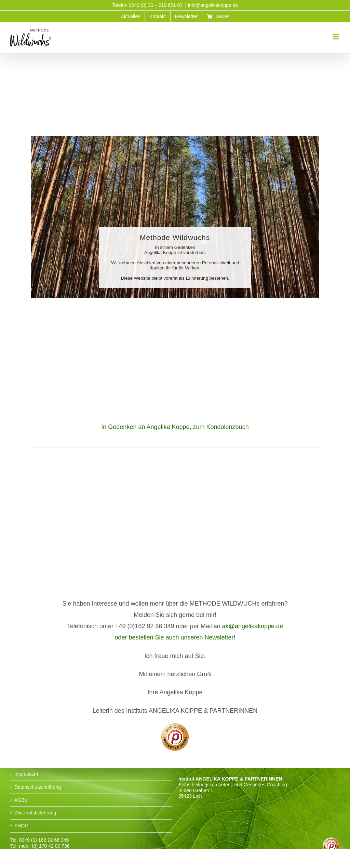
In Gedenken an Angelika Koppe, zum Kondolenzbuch (174, 426)
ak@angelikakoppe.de (252, 626)
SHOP (21, 825)
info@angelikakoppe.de (213, 5)
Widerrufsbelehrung (35, 812)
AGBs (20, 800)
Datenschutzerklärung (37, 787)
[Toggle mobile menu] (336, 36)
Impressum (26, 774)
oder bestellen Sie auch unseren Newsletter (174, 637)
